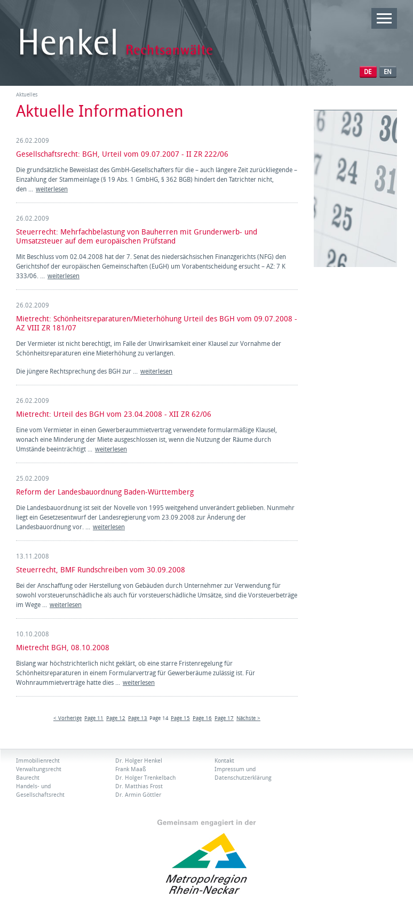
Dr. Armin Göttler (138, 794)
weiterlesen (52, 189)
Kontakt (224, 760)
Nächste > (248, 718)
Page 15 (180, 718)
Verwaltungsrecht (38, 769)
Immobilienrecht (38, 760)
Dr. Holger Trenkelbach (145, 777)
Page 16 (202, 718)
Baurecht (27, 777)
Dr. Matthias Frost (139, 786)
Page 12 (115, 718)
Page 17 (224, 718)
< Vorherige (67, 718)
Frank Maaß (130, 769)
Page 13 (137, 718)
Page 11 (94, 718)
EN (388, 72)
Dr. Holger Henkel (138, 760)
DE (367, 72)
